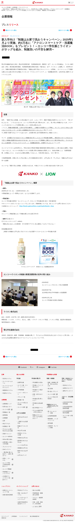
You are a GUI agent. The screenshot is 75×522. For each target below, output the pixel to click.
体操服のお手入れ (23, 448)
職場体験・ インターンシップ (53, 419)
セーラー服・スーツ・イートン (23, 386)
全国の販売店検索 (8, 495)
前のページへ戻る (11, 30)
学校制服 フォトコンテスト (7, 472)
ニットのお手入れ (23, 445)
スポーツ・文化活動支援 (67, 397)
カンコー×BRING (7, 436)
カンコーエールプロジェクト (8, 386)
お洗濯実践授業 (52, 416)
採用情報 (5, 415)
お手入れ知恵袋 (21, 413)
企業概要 (5, 418)
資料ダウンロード (68, 391)
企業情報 (14, 7)
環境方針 (4, 518)
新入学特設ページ (38, 407)
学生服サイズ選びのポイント (38, 390)
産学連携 (50, 423)
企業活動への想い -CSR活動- (8, 443)
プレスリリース (23, 7)
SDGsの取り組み (7, 439)
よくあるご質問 (37, 506)
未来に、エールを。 (6, 459)
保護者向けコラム (8, 390)
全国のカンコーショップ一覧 (8, 491)
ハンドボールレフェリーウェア (23, 498)
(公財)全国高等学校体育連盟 (67, 407)
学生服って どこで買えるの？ (38, 386)
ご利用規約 (14, 516)
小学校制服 (21, 389)
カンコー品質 (6, 409)
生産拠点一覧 (6, 426)
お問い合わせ (35, 486)
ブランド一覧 (21, 397)
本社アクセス (6, 423)
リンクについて (23, 516)
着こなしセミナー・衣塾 (52, 412)
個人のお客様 (20, 374)
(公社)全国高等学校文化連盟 (67, 412)
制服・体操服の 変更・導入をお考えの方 (53, 384)
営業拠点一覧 (6, 412)
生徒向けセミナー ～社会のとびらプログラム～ (52, 406)
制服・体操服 (50, 378)
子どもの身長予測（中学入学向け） (38, 411)
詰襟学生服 (21, 382)
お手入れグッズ (22, 455)
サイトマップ (5, 516)
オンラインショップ (22, 486)
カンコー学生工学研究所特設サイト (6, 464)
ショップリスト (6, 486)
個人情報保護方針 (34, 516)
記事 (3, 374)
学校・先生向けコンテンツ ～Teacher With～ (67, 380)
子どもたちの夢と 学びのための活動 (8, 430)
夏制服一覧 (21, 400)
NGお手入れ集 (22, 430)
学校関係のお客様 (52, 374)
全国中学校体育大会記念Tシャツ (23, 502)
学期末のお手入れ (23, 438)
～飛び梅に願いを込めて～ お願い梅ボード (8, 454)
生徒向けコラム (7, 393)
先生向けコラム (7, 378)
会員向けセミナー (68, 388)
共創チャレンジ (7, 433)
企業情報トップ (7, 403)
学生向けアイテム (23, 490)
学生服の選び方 (36, 378)
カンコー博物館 (7, 469)
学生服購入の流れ (38, 382)
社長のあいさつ (7, 406)
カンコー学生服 (6, 7)
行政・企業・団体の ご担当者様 (38, 502)
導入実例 (50, 388)
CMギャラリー (7, 449)
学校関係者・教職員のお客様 (38, 494)
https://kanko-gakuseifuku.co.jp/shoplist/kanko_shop (36, 206)
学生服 (18, 378)
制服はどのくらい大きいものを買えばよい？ (38, 416)
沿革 (4, 420)
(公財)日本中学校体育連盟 (67, 403)
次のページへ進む (64, 30)
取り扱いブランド (53, 391)
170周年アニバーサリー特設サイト (6, 478)
